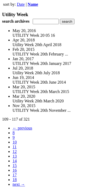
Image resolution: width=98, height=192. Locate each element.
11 (14, 147)
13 (15, 156)
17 (15, 175)
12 (15, 151)
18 (15, 179)
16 (15, 170)
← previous (22, 128)
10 (15, 142)
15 (15, 165)
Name (33, 4)
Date (21, 4)
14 (15, 161)
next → (19, 184)
